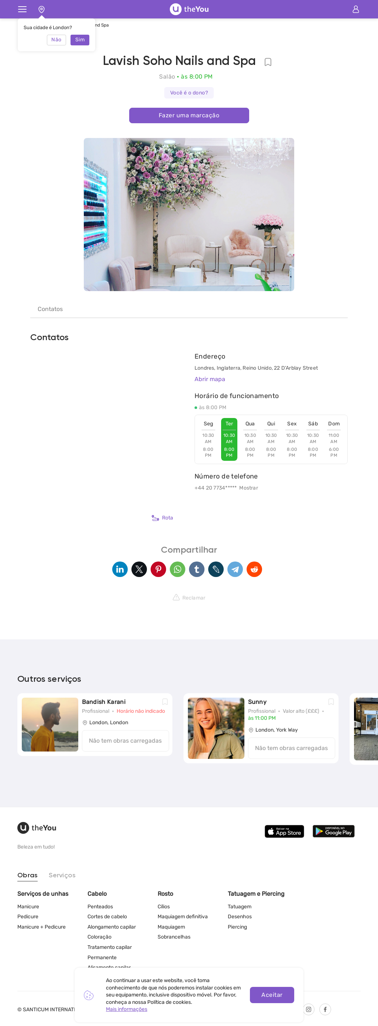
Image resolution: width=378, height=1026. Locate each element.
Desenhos (240, 916)
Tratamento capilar (109, 947)
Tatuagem (239, 907)
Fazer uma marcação (189, 115)
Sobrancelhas (174, 937)
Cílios (164, 907)
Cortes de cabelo (107, 916)
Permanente (102, 957)
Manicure (28, 907)
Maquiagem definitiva (183, 916)
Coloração (99, 937)
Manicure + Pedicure (41, 927)
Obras (27, 875)
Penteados (100, 907)
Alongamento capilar (111, 927)
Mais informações (126, 1009)
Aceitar (271, 994)
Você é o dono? (189, 93)
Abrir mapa (210, 379)
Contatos (50, 308)
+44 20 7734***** (216, 488)
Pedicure (27, 916)
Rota (162, 518)
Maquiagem (171, 927)
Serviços (62, 875)
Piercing (237, 927)
